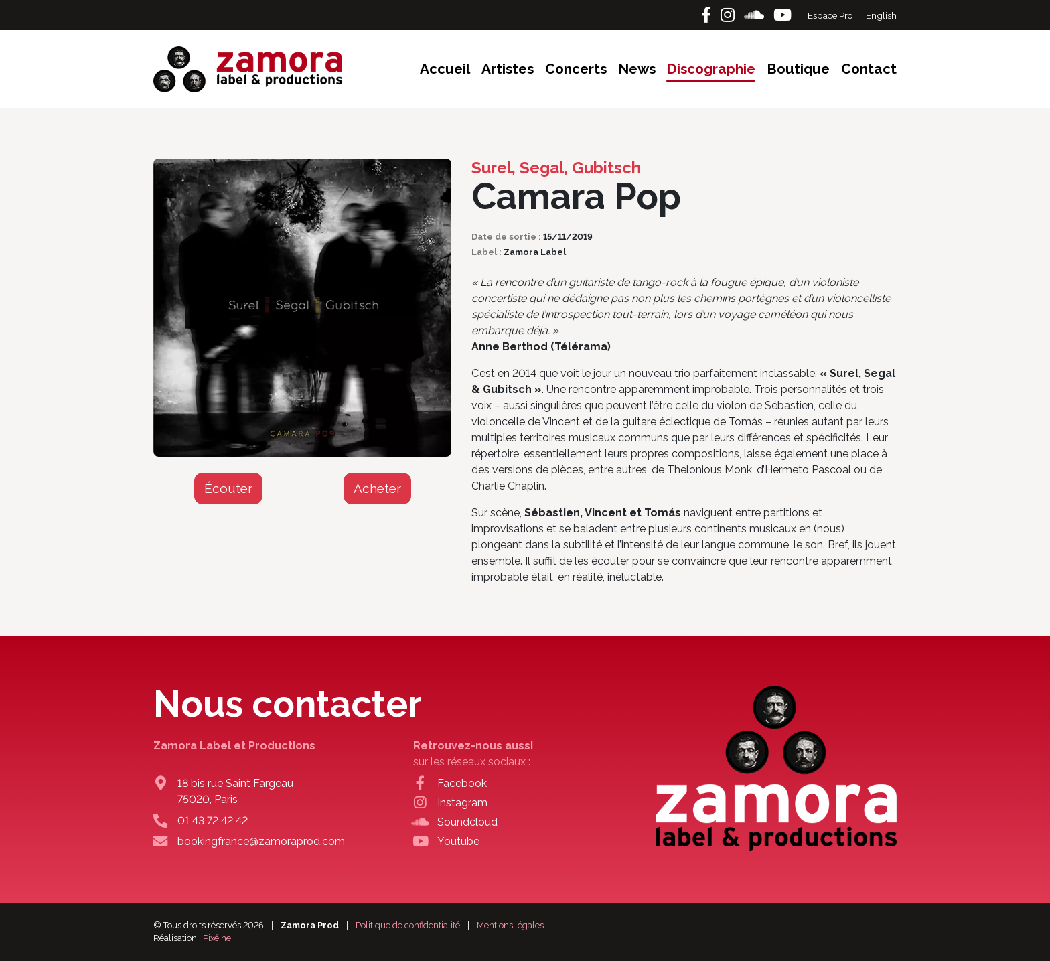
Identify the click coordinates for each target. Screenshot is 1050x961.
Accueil (445, 68)
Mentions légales (510, 925)
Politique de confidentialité (408, 925)
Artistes (507, 68)
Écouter (228, 488)
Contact (869, 68)
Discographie (710, 68)
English (881, 15)
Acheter (377, 488)
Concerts (576, 68)
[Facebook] (708, 15)
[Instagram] (730, 15)
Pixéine (217, 938)
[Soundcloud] (756, 15)
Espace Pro (831, 15)
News (637, 68)
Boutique (798, 68)
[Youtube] (782, 15)
